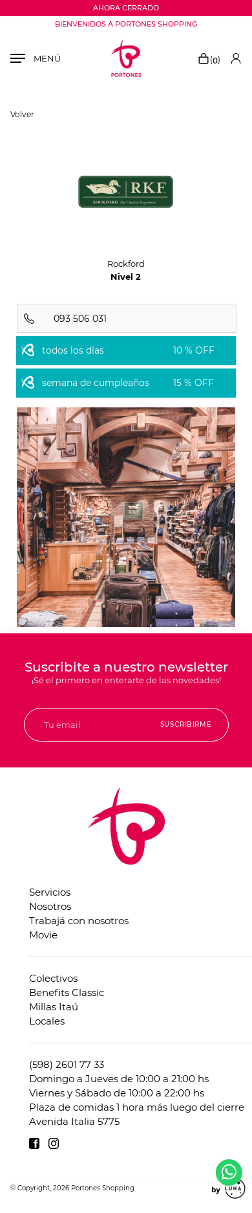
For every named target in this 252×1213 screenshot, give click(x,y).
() (208, 59)
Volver (22, 114)
